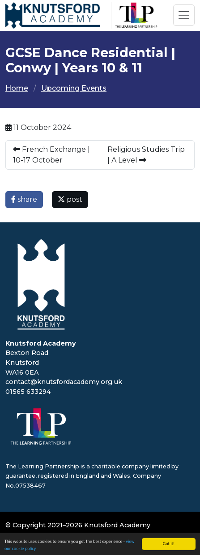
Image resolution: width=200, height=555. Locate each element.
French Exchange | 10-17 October (51, 154)
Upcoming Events (73, 88)
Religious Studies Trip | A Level (146, 154)
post (70, 199)
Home (16, 88)
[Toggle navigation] (184, 15)
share (24, 199)
